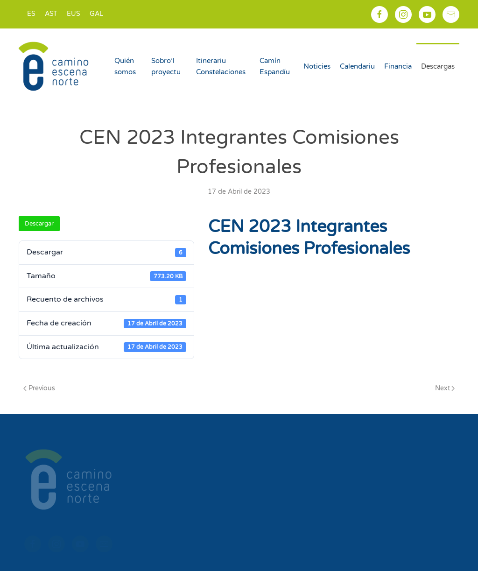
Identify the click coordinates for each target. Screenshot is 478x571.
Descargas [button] (438, 66)
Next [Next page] (445, 388)
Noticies (316, 66)
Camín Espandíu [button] (275, 66)
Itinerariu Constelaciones (221, 66)
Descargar (39, 223)
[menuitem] (31, 14)
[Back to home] (55, 66)
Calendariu (357, 66)
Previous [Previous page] (39, 388)
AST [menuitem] (51, 14)
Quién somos (125, 66)
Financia (398, 66)
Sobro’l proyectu (166, 66)
